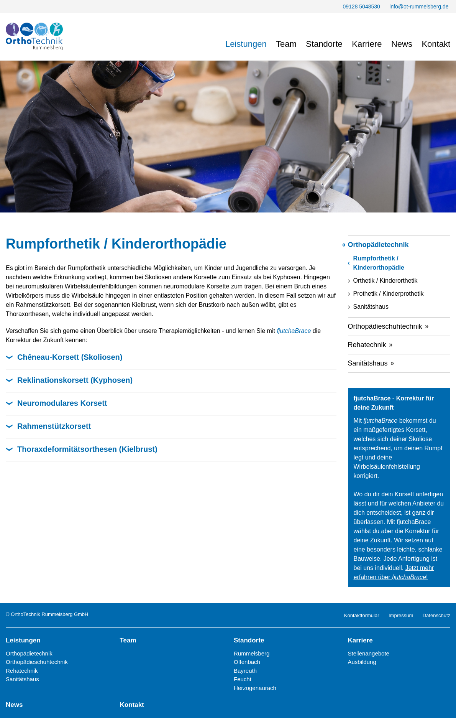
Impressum (401, 615)
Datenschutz (436, 615)
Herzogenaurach (255, 688)
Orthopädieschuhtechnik (385, 326)
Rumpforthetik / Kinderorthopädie (378, 263)
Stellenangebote (368, 653)
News (401, 44)
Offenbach (247, 662)
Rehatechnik (367, 345)
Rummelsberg (251, 653)
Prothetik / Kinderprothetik (388, 293)
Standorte (324, 44)
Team (286, 44)
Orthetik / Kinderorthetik (385, 280)
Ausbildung (362, 662)
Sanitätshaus (371, 306)
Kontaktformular (361, 615)
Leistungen (246, 44)
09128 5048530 (361, 6)
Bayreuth (245, 670)
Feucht (242, 679)
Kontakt (436, 44)
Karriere (367, 44)
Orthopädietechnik (378, 245)
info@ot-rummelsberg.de (418, 6)
